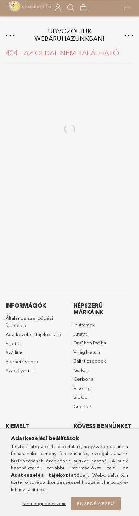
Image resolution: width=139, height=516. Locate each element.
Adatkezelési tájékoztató (34, 334)
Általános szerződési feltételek (29, 321)
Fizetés (14, 343)
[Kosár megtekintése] (83, 8)
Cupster (82, 406)
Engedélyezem (96, 503)
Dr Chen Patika (89, 343)
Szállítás (15, 352)
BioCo (80, 397)
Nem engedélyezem (44, 503)
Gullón (80, 370)
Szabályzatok (20, 370)
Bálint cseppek (89, 361)
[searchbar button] (70, 8)
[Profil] (58, 8)
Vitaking (82, 388)
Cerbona (83, 379)
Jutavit (80, 334)
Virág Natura (87, 352)
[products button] (127, 8)
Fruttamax (84, 324)
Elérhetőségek (22, 361)
